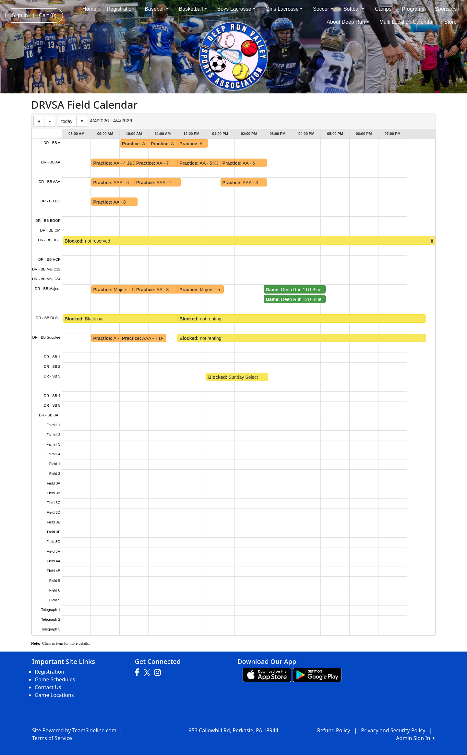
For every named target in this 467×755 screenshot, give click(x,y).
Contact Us (48, 687)
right (432, 240)
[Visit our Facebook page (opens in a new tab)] (138, 672)
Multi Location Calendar (406, 22)
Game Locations (54, 695)
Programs (413, 9)
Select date (81, 121)
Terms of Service (52, 738)
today (66, 121)
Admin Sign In (415, 738)
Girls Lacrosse (284, 9)
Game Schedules (55, 679)
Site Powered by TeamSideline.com (74, 730)
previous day (38, 121)
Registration (120, 9)
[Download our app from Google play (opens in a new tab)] (317, 674)
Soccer (323, 9)
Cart (47, 15)
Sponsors (446, 9)
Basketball (193, 9)
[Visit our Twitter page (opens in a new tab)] (148, 672)
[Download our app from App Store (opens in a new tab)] (267, 674)
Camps (383, 9)
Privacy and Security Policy (393, 730)
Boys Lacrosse (236, 9)
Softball (354, 9)
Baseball (156, 9)
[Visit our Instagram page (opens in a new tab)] (159, 672)
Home (89, 9)
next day (49, 121)
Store (450, 22)
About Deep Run (348, 22)
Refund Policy (333, 730)
